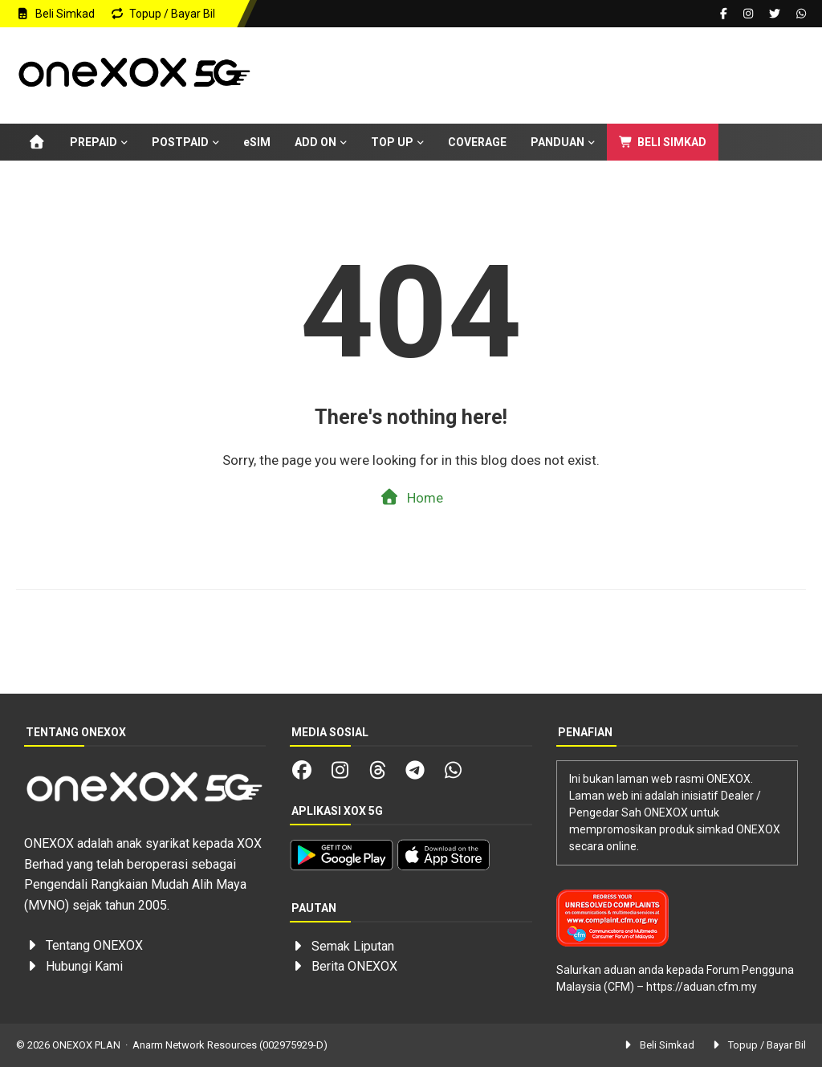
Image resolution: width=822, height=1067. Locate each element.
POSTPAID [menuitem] (180, 142)
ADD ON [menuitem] (315, 142)
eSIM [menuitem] (257, 142)
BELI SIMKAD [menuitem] (663, 142)
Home (411, 497)
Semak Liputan (352, 946)
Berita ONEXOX (354, 966)
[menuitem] (37, 142)
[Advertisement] (529, 79)
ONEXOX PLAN (86, 1045)
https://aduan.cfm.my (701, 986)
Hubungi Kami (84, 966)
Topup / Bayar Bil (163, 13)
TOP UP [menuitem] (392, 142)
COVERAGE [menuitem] (477, 142)
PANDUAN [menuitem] (557, 142)
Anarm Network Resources (194, 1045)
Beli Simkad (55, 13)
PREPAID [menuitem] (93, 142)
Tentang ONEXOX (94, 945)
